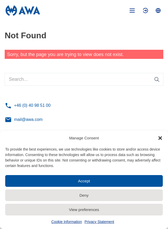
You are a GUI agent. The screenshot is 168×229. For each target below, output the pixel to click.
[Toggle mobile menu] (132, 10)
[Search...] (84, 79)
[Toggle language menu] (158, 10)
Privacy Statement (99, 222)
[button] (160, 138)
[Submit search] (157, 79)
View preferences (84, 209)
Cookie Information (66, 222)
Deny (84, 195)
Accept (84, 181)
